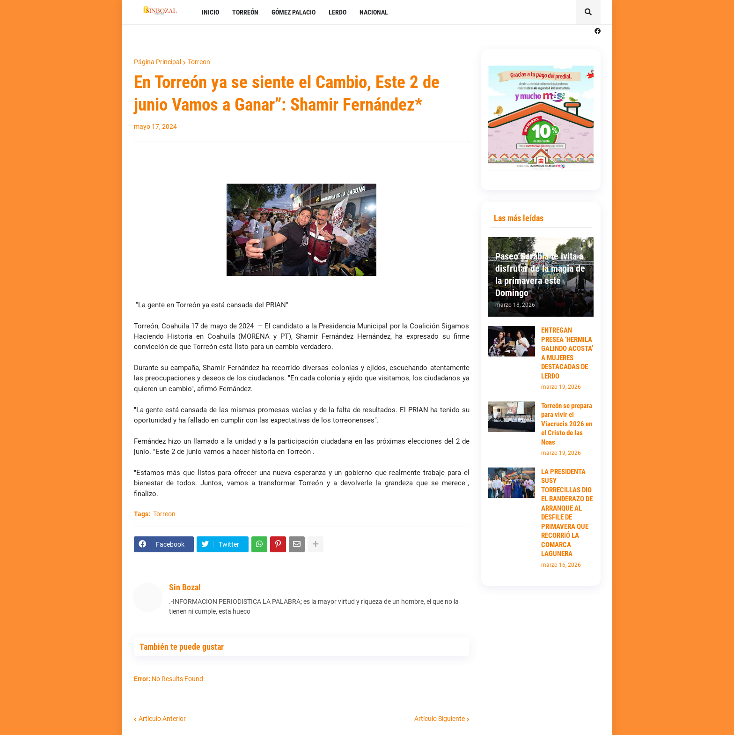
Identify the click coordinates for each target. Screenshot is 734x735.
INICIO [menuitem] (210, 12)
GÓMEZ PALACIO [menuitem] (294, 12)
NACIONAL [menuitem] (374, 12)
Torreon (199, 62)
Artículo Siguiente (439, 718)
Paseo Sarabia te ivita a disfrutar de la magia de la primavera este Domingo (540, 274)
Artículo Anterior (162, 718)
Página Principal (157, 62)
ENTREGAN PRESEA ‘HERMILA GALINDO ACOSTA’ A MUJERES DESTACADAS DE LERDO (567, 353)
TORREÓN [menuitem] (245, 12)
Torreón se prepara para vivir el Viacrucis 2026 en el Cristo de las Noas (566, 423)
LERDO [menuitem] (337, 12)
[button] (588, 12)
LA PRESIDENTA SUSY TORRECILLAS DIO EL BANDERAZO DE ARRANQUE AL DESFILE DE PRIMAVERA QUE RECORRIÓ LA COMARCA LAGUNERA (567, 513)
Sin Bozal (185, 587)
